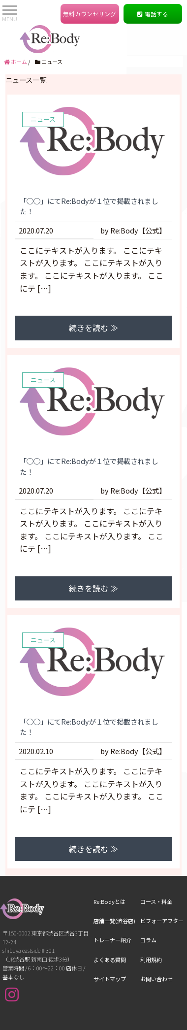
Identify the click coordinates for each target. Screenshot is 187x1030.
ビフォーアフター (162, 891)
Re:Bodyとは (109, 871)
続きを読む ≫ (93, 297)
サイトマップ (110, 949)
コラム (148, 910)
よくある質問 (110, 929)
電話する (153, 14)
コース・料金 (156, 871)
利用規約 (151, 929)
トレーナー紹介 (112, 910)
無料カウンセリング (89, 14)
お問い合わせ (156, 949)
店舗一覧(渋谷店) (114, 891)
